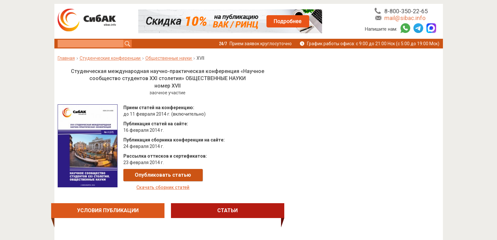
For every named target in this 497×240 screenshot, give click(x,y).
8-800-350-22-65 (406, 11)
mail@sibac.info (404, 18)
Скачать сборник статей (238, 175)
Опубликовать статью (162, 175)
